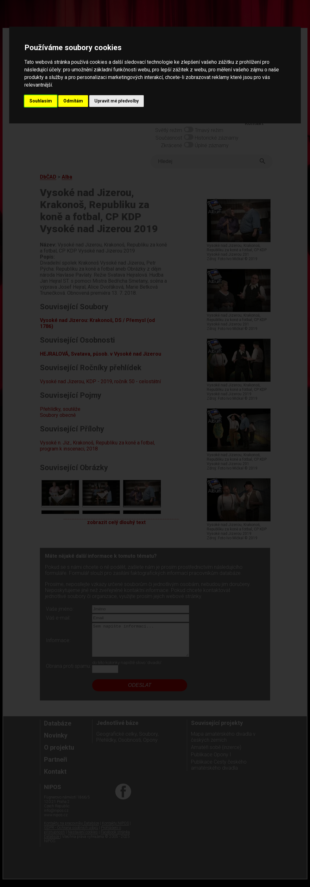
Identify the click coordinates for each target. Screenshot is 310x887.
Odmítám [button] (73, 100)
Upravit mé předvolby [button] (116, 100)
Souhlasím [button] (40, 100)
